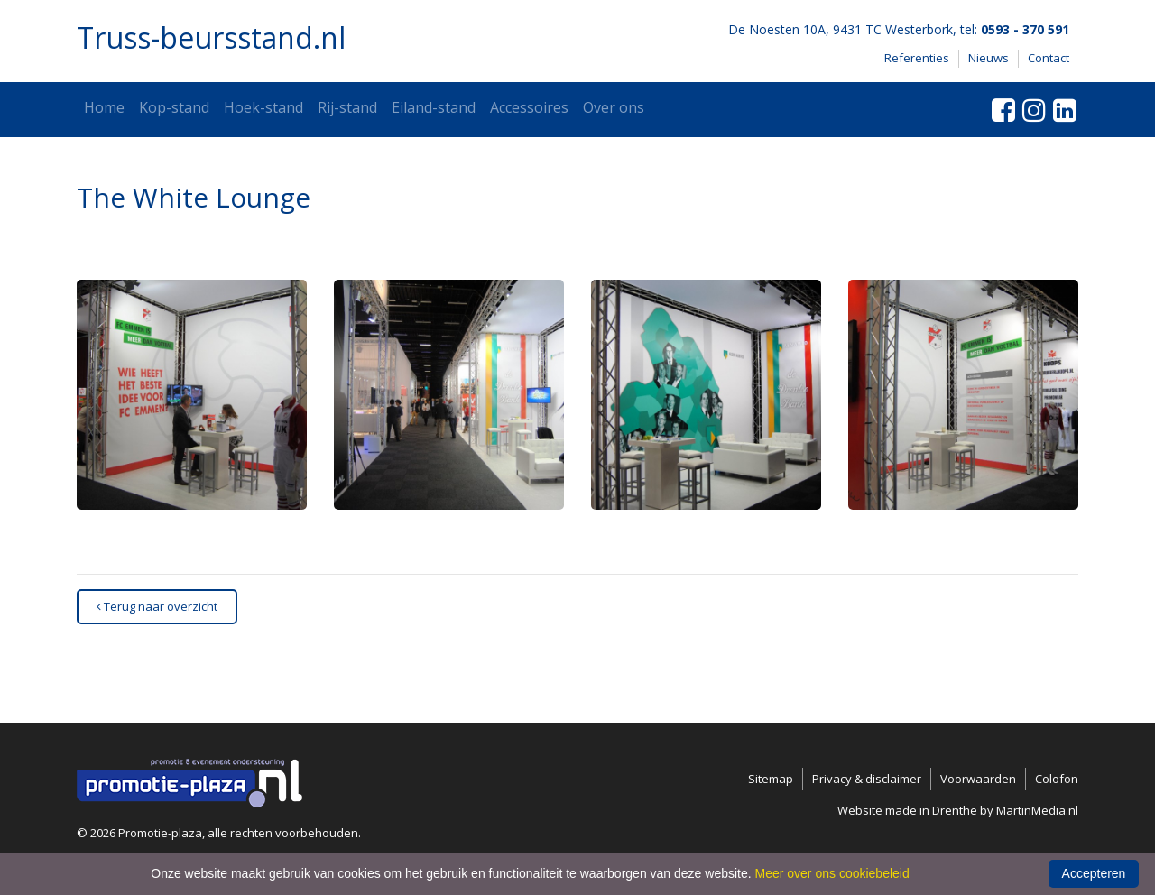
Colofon (1056, 778)
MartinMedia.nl (1037, 810)
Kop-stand (174, 107)
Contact (1048, 58)
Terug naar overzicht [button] (157, 606)
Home (104, 107)
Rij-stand (347, 107)
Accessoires (529, 107)
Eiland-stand (434, 107)
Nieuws (988, 58)
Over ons (613, 107)
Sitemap (770, 778)
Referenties (916, 58)
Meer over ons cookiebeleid (832, 873)
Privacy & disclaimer (866, 778)
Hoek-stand (263, 107)
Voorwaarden (978, 778)
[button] (192, 395)
